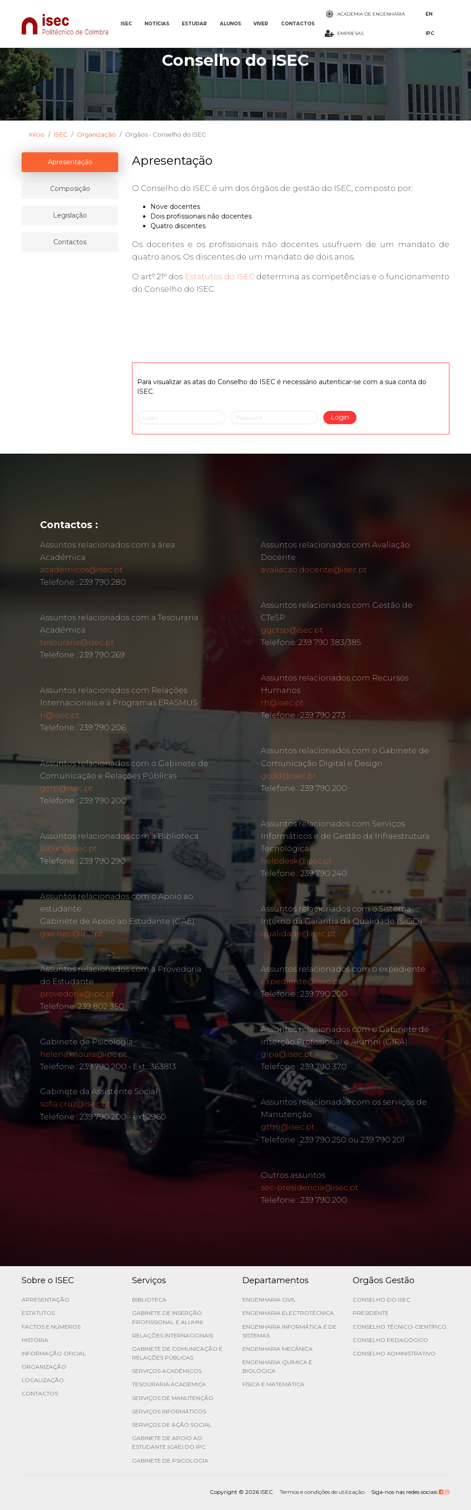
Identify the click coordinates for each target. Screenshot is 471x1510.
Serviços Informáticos (169, 1411)
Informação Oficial (54, 1353)
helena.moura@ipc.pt (83, 1054)
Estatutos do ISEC (219, 276)
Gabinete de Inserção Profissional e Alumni (167, 1317)
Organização (96, 134)
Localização (43, 1380)
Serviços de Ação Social (172, 1424)
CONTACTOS (298, 24)
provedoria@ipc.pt (77, 993)
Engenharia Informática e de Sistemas (289, 1331)
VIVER (260, 24)
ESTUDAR (194, 24)
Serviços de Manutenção (172, 1398)
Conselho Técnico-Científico (400, 1326)
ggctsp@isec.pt (292, 629)
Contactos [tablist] (69, 242)
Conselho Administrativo (394, 1353)
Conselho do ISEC (381, 1299)
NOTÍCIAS (156, 24)
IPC (429, 33)
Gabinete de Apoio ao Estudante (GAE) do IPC (169, 1442)
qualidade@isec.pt (298, 933)
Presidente (371, 1312)
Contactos (40, 1393)
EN (428, 14)
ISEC (126, 24)
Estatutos (38, 1312)
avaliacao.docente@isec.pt (314, 569)
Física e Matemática (273, 1384)
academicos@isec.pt (81, 569)
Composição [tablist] (70, 188)
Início (37, 134)
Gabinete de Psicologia (170, 1460)
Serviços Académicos (166, 1370)
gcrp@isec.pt (66, 788)
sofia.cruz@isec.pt (75, 1103)
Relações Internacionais (172, 1335)
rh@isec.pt (282, 702)
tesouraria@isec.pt (77, 642)
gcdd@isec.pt (288, 775)
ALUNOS (230, 24)
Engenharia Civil (269, 1299)
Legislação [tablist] (70, 215)
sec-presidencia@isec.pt (309, 1187)
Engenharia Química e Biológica (277, 1366)
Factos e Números (51, 1326)
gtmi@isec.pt (288, 1126)
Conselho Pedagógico (390, 1340)
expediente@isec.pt (301, 981)
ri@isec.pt (60, 715)
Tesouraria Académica (169, 1384)
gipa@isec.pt (287, 1054)
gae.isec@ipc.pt (71, 933)
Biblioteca (149, 1299)
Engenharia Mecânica (277, 1348)
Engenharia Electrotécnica (288, 1312)
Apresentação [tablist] (70, 162)
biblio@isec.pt (68, 848)
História (35, 1340)
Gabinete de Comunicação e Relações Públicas (177, 1353)
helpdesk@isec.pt (296, 860)
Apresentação (45, 1299)
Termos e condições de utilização (322, 1491)
